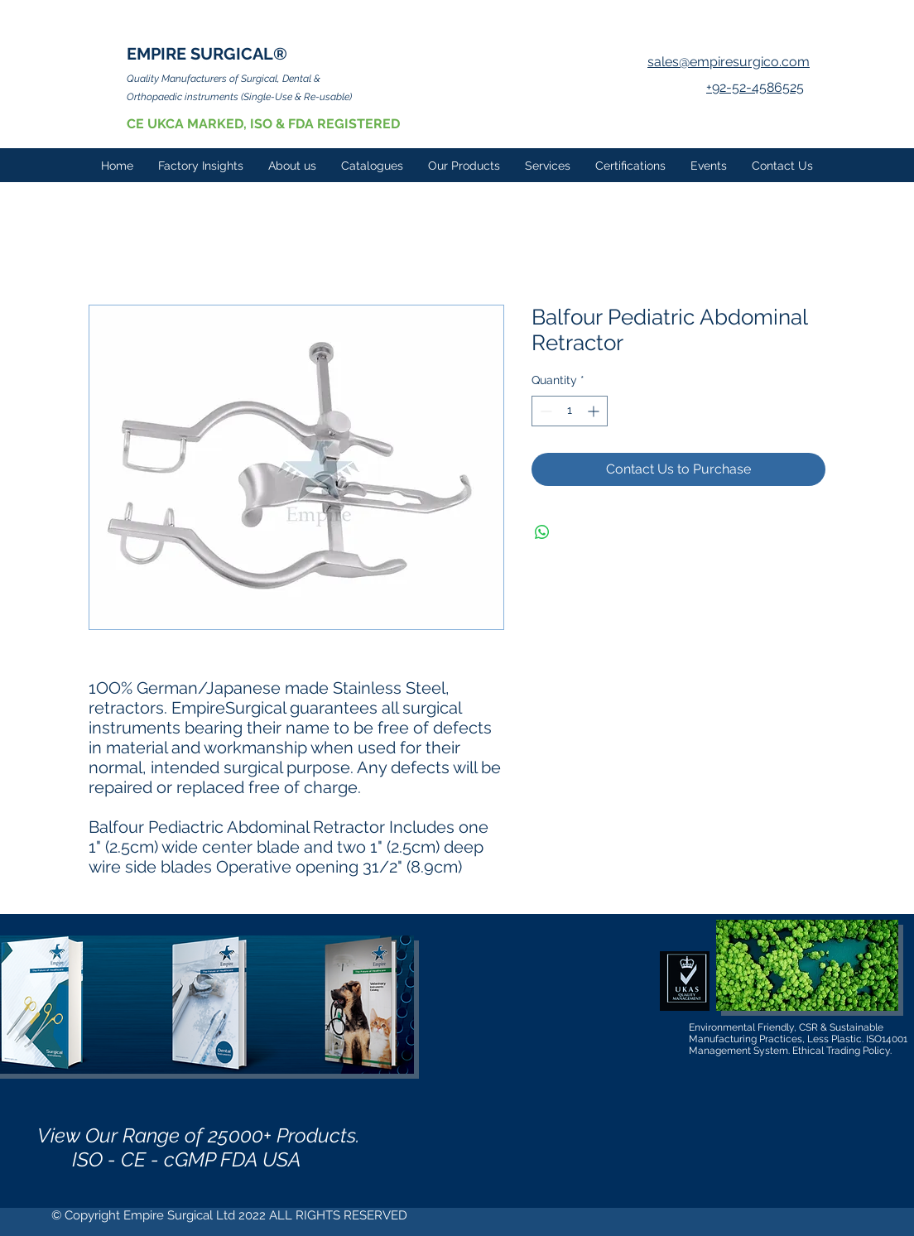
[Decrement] (544, 411)
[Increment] (594, 411)
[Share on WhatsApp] (542, 532)
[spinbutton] (569, 411)
